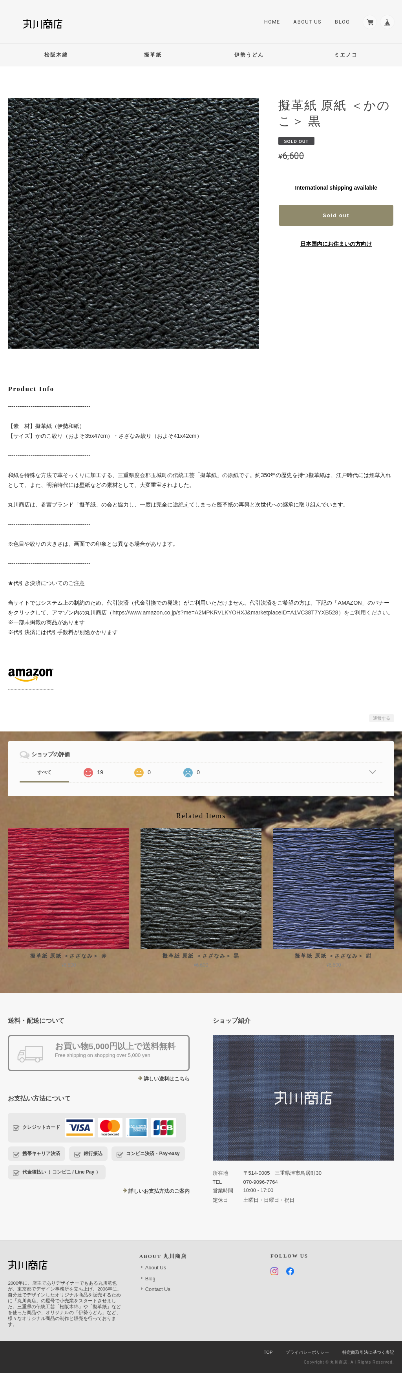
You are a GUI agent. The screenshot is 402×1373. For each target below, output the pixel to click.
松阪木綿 (56, 55)
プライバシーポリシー (307, 1352)
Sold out (336, 215)
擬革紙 (153, 55)
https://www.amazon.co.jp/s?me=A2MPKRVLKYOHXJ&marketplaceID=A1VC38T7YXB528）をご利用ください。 (252, 612)
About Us (305, 22)
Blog (340, 22)
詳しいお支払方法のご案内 (159, 1191)
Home (270, 22)
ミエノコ (346, 55)
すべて (44, 772)
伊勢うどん (249, 55)
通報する (381, 718)
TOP (268, 1352)
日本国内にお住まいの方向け (336, 244)
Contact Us (157, 1289)
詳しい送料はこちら (167, 1079)
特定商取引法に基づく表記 (368, 1352)
